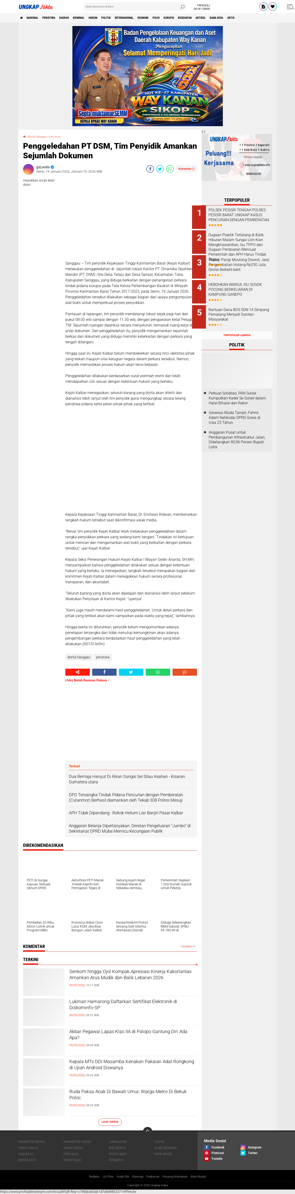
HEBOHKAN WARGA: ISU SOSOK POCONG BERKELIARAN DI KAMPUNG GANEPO (241, 288)
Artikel (243, 18)
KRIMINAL (93, 18)
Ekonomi (172, 18)
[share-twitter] (160, 168)
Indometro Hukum (77, 1141)
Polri (189, 18)
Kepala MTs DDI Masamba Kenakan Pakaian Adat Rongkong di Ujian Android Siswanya (128, 1065)
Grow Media (163, 1154)
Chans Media (73, 1147)
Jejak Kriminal (165, 1147)
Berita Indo (117, 1154)
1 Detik (159, 1141)
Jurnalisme (118, 1141)
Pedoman (152, 1177)
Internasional (149, 18)
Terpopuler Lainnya (237, 327)
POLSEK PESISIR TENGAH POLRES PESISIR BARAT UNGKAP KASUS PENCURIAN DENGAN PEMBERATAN (242, 217)
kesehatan (224, 18)
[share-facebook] (150, 168)
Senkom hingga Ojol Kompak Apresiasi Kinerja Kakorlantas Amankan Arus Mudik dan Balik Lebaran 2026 (130, 979)
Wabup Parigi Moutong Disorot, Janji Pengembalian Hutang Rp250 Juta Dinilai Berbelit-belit (241, 264)
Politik (127, 18)
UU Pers (104, 1177)
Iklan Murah (202, 1177)
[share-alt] (77, 671)
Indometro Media (31, 1141)
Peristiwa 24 (28, 1147)
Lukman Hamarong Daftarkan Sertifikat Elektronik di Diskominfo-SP (121, 1005)
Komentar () (186, 168)
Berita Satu (27, 1160)
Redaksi (90, 1177)
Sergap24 (116, 1160)
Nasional (36, 18)
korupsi (204, 18)
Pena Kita (70, 1154)
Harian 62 (25, 1154)
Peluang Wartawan (176, 1177)
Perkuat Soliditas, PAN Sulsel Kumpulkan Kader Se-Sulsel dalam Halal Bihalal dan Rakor (237, 390)
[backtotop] (147, 1131)
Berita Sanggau (39, 136)
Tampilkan (188, 946)
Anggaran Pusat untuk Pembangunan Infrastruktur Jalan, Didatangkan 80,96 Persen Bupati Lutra (237, 432)
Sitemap (136, 1177)
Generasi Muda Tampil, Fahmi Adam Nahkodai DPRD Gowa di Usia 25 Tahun (234, 410)
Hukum (111, 18)
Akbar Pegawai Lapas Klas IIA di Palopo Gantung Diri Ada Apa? (121, 1035)
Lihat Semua (110, 1121)
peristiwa (56, 18)
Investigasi (72, 1160)
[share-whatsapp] (170, 168)
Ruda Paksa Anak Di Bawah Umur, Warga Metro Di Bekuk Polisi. (132, 1095)
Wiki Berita (117, 1147)
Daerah (75, 18)
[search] (134, 6)
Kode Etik (120, 1177)
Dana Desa (263, 18)
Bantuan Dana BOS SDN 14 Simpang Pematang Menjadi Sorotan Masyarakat (241, 310)
